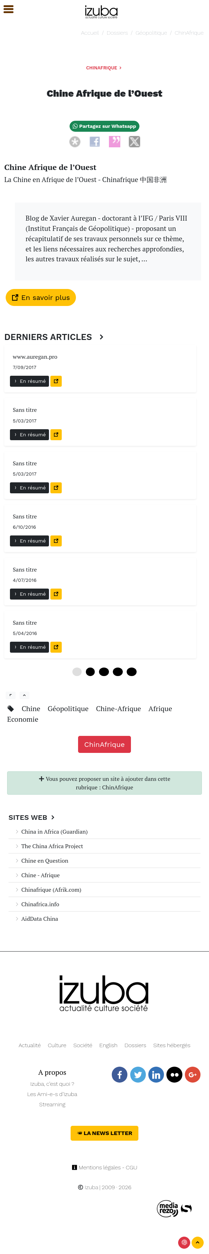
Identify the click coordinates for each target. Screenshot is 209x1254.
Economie (22, 719)
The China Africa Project (48, 846)
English (108, 1045)
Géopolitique (151, 32)
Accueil (90, 32)
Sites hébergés (172, 1045)
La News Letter (104, 1133)
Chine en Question (41, 860)
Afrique (160, 708)
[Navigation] (101, 10)
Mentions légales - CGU (104, 1167)
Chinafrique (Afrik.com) (47, 889)
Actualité (29, 1045)
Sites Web (32, 817)
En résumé (29, 381)
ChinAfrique (189, 32)
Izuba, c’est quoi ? (52, 1083)
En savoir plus (41, 297)
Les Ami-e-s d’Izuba (52, 1094)
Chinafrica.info (36, 904)
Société (82, 1045)
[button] (5, 9)
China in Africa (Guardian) (51, 831)
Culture (57, 1045)
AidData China (36, 919)
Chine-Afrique (119, 708)
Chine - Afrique (37, 875)
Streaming (52, 1104)
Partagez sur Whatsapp (104, 126)
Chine (32, 708)
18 (117, 672)
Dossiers (117, 32)
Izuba (88, 1187)
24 (131, 672)
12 (103, 672)
